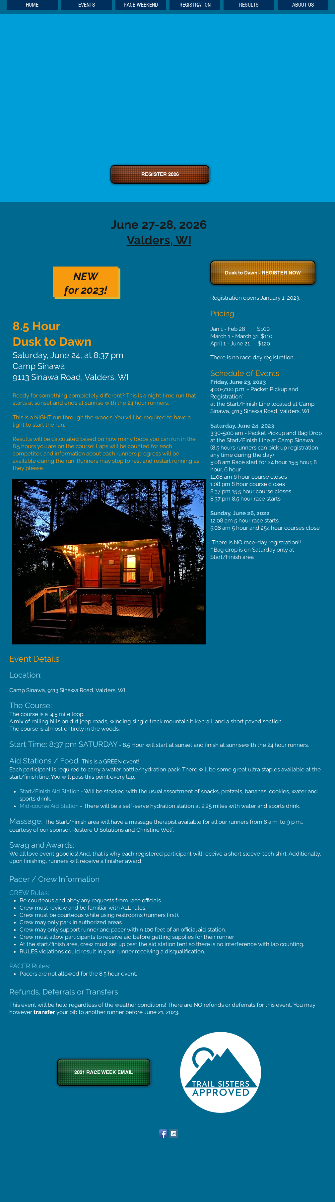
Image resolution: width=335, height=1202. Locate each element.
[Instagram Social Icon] (173, 1133)
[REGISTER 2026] (159, 174)
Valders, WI (159, 240)
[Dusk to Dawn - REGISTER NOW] (262, 273)
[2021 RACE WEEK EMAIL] (103, 1072)
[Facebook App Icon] (163, 1133)
